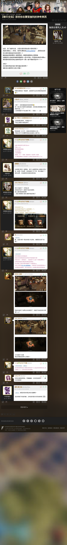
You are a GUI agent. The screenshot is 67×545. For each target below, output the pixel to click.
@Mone (25, 359)
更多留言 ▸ (24, 400)
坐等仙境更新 (29, 50)
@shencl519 (18, 250)
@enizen (18, 236)
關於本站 (44, 421)
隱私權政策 (56, 421)
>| (64, 20)
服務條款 (50, 421)
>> (61, 20)
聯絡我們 (62, 421)
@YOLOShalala (19, 359)
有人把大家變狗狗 (26, 262)
